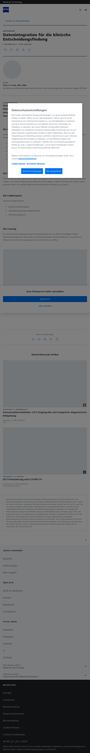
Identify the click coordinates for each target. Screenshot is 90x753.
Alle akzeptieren (53, 171)
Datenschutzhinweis (27, 158)
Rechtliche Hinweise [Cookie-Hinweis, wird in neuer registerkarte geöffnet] (36, 163)
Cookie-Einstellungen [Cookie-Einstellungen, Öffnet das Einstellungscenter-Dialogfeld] (32, 171)
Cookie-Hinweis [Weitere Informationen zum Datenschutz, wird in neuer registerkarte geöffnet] (19, 163)
